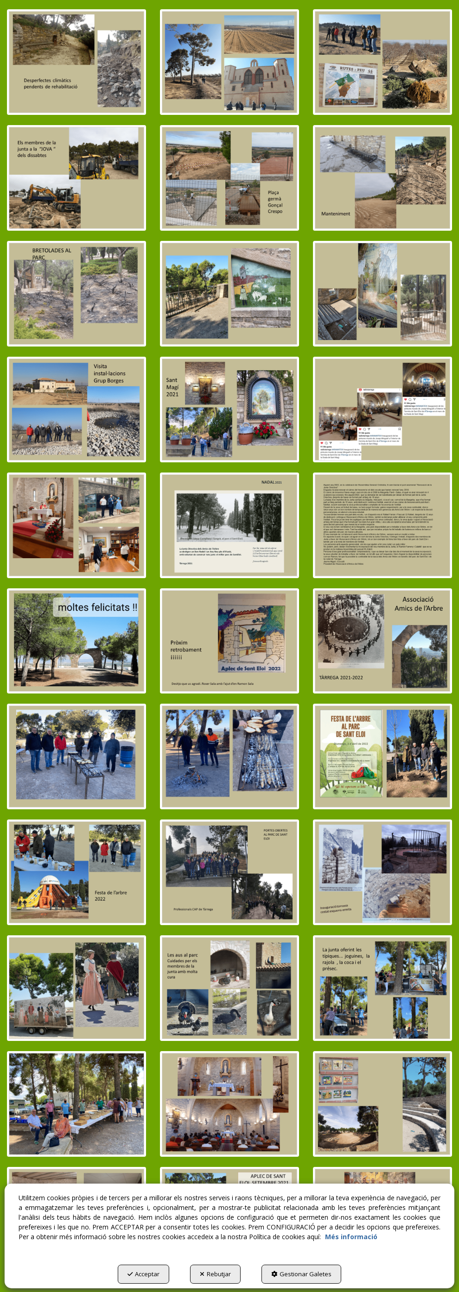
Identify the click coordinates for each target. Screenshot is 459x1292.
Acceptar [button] (143, 1274)
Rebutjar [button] (215, 1274)
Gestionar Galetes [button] (301, 1274)
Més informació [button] (351, 1236)
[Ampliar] (76, 62)
